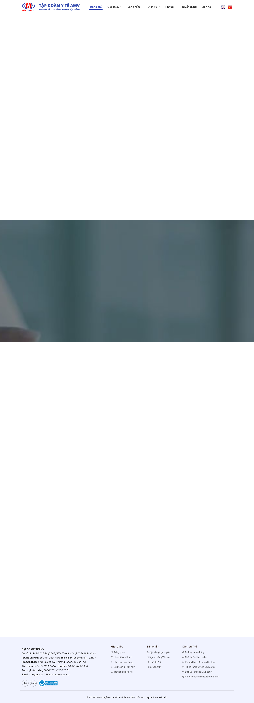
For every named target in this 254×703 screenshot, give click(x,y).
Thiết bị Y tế (154, 662)
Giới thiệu (114, 6)
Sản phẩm (135, 6)
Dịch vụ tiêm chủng (193, 652)
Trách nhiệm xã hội (122, 672)
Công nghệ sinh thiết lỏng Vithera (200, 676)
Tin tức (170, 6)
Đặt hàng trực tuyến (158, 652)
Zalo (33, 683)
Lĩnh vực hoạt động (122, 662)
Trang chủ (96, 6)
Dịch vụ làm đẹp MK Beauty (197, 672)
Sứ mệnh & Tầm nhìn (123, 667)
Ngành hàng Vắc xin (158, 657)
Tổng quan (118, 652)
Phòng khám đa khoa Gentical (198, 662)
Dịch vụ (154, 6)
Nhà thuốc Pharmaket (195, 657)
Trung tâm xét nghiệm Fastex (198, 667)
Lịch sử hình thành (121, 657)
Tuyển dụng (189, 6)
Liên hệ (206, 6)
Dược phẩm (154, 667)
